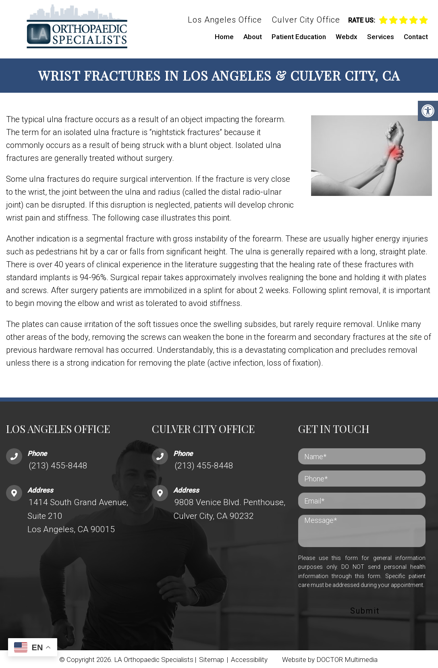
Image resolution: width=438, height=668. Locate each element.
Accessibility (249, 658)
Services (380, 37)
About (252, 37)
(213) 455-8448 (58, 464)
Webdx (346, 37)
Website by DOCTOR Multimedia (330, 658)
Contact (416, 37)
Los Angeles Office (225, 20)
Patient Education (299, 37)
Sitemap (211, 658)
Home (224, 37)
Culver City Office (306, 20)
